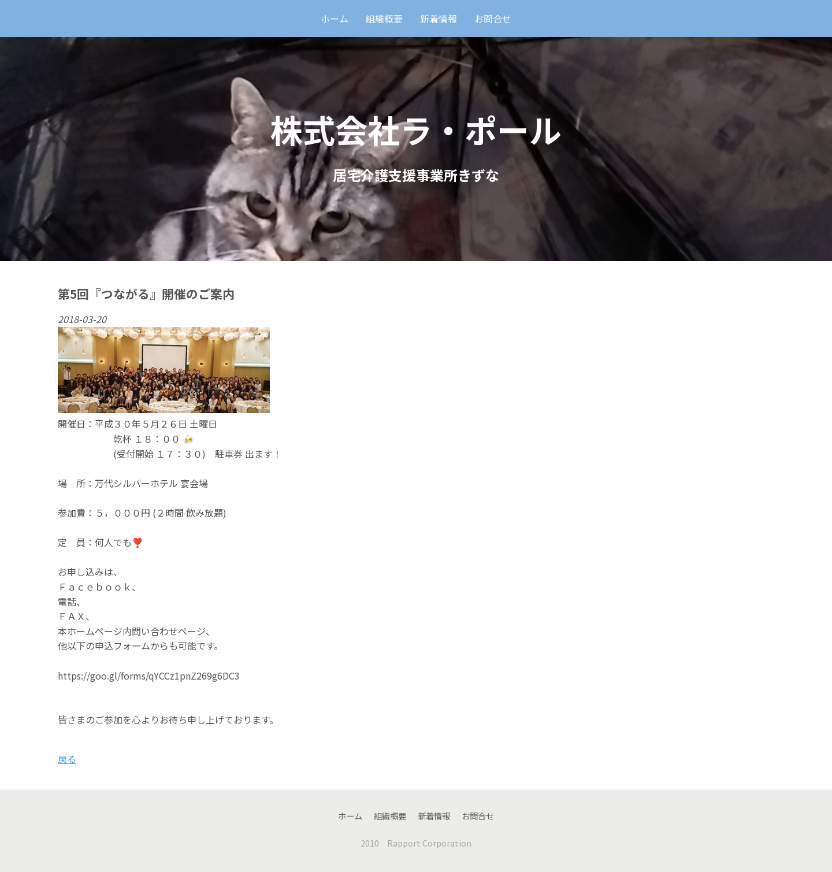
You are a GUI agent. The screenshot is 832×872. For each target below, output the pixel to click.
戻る (67, 759)
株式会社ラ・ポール (416, 129)
